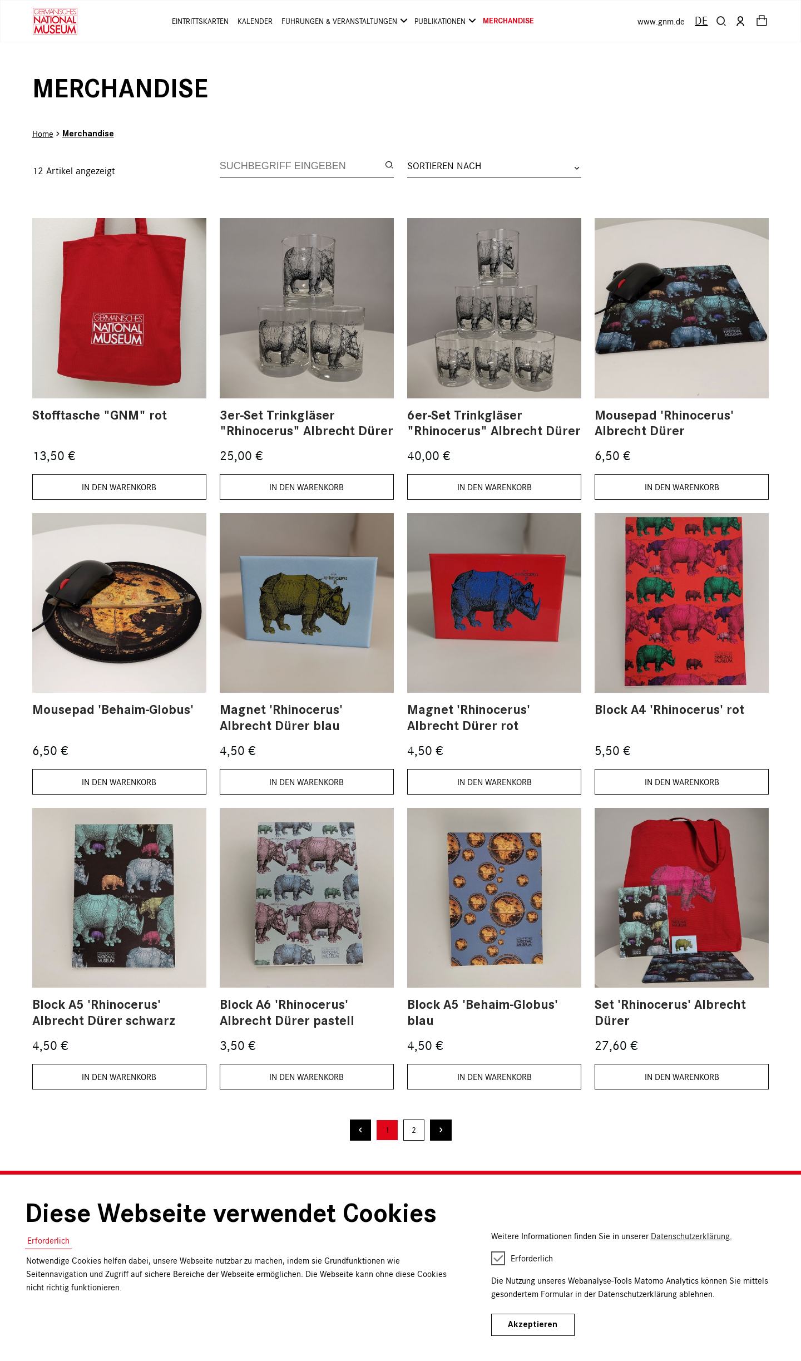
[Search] (302, 165)
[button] (721, 21)
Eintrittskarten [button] (200, 21)
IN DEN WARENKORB (119, 486)
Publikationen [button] (444, 21)
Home (42, 133)
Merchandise (88, 133)
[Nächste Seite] (441, 1130)
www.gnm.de (661, 21)
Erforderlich (48, 1240)
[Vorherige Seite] (361, 1130)
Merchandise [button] (508, 21)
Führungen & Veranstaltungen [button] (343, 21)
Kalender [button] (255, 21)
